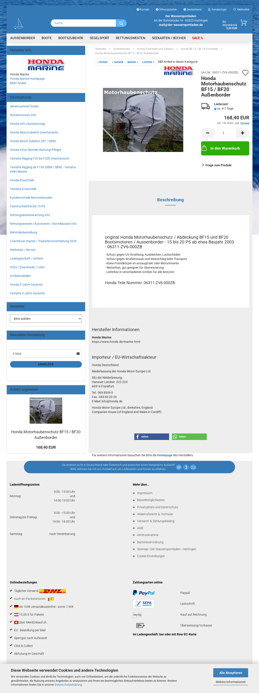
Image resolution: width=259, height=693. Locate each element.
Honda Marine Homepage (27, 78)
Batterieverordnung (150, 542)
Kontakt (143, 9)
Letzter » (148, 62)
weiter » (132, 62)
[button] (207, 133)
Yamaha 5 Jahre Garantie (27, 293)
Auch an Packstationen (34, 599)
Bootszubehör (70, 38)
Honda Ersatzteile (22, 180)
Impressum (144, 493)
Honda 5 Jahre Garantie (26, 284)
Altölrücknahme (147, 535)
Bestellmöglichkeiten (151, 500)
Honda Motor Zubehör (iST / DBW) (33, 141)
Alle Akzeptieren (230, 673)
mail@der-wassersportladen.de (181, 25)
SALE (196, 38)
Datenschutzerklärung (68, 684)
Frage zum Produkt (218, 165)
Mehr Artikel (18, 83)
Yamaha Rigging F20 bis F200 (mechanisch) (39, 158)
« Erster (102, 62)
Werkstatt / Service (22, 250)
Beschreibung (170, 199)
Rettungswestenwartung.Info (30, 215)
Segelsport (99, 38)
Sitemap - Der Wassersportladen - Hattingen (166, 549)
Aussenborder (22, 38)
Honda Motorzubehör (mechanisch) (34, 132)
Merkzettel (241, 9)
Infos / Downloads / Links (27, 267)
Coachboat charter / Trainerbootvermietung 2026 (43, 241)
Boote (47, 38)
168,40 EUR (46, 447)
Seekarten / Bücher (169, 38)
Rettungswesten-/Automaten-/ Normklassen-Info (43, 223)
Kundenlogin (217, 9)
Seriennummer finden (24, 106)
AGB (140, 528)
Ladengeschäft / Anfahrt (27, 258)
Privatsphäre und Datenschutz (157, 507)
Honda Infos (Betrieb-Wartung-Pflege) (35, 150)
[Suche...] (121, 23)
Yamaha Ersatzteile (23, 189)
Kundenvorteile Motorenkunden (31, 197)
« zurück (117, 62)
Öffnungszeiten (166, 9)
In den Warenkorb (220, 147)
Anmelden (46, 364)
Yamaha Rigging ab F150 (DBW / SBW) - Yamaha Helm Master (43, 169)
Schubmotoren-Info (23, 115)
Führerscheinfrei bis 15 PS (27, 206)
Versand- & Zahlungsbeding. (156, 521)
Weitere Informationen (231, 682)
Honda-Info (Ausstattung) (27, 123)
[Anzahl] (225, 133)
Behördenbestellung (23, 232)
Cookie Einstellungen (151, 556)
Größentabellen (20, 276)
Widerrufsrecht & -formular (155, 514)
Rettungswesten (130, 38)
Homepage (164, 455)
